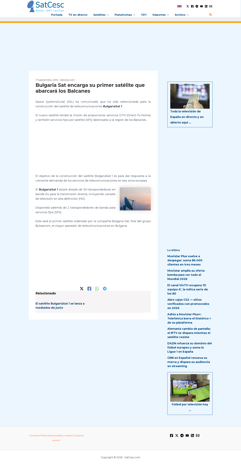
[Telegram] (197, 6)
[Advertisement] (120, 48)
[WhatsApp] (97, 289)
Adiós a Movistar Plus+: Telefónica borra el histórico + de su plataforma (189, 318)
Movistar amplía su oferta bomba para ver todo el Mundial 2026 (186, 275)
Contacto (34, 435)
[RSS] (206, 6)
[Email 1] (210, 6)
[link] (179, 6)
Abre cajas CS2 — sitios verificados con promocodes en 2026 (188, 304)
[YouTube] (201, 6)
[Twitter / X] (187, 6)
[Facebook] (192, 6)
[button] (107, 14)
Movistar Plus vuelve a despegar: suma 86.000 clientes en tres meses (184, 260)
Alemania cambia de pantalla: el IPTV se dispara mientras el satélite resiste (189, 333)
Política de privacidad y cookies (56, 435)
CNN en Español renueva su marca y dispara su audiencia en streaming (188, 362)
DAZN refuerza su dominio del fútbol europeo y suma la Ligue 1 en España (189, 347)
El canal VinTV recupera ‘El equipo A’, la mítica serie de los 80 (187, 289)
